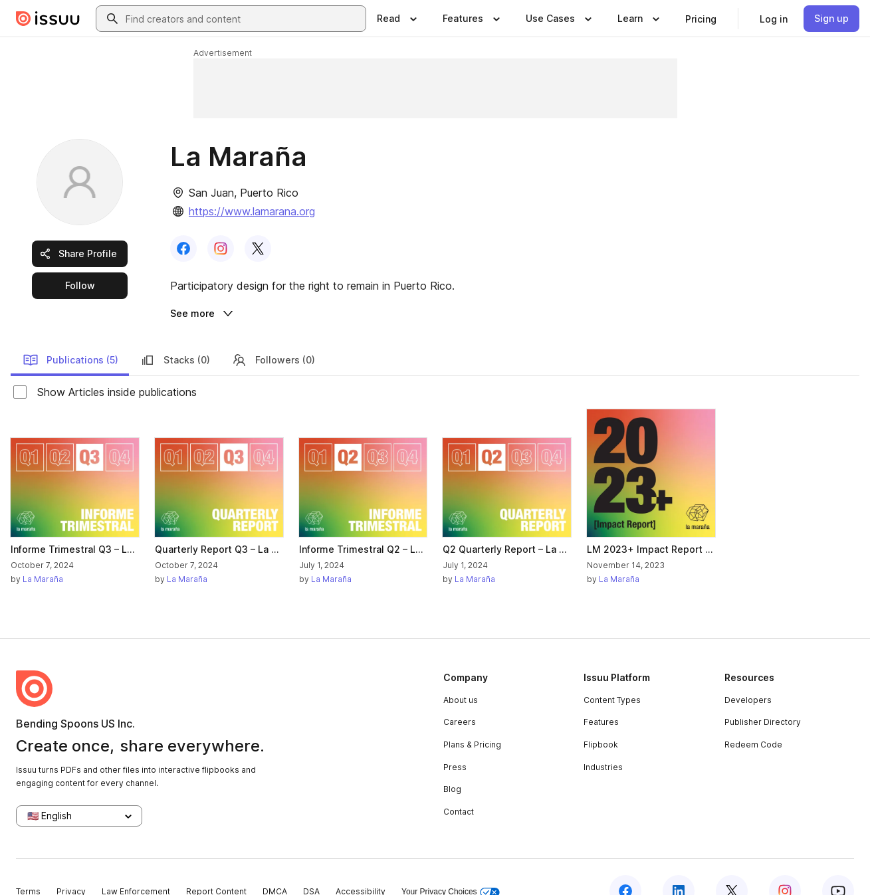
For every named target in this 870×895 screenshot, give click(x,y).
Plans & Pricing (472, 717)
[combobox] (243, 18)
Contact (458, 784)
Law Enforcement (136, 863)
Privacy (71, 863)
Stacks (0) (175, 332)
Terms (28, 863)
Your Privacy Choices (450, 864)
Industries (603, 739)
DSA (311, 863)
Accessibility (360, 863)
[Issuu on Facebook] (625, 863)
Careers (459, 695)
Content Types (612, 672)
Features (601, 695)
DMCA (275, 863)
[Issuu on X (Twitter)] (732, 863)
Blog (452, 762)
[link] (701, 18)
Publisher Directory (762, 695)
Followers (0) (273, 332)
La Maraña (43, 551)
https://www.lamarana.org (252, 211)
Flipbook (601, 717)
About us (460, 672)
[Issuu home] (48, 18)
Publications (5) (70, 332)
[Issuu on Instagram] (785, 863)
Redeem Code (753, 717)
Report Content (216, 863)
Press (455, 739)
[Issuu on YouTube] (838, 863)
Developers (748, 672)
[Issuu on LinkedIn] (679, 863)
